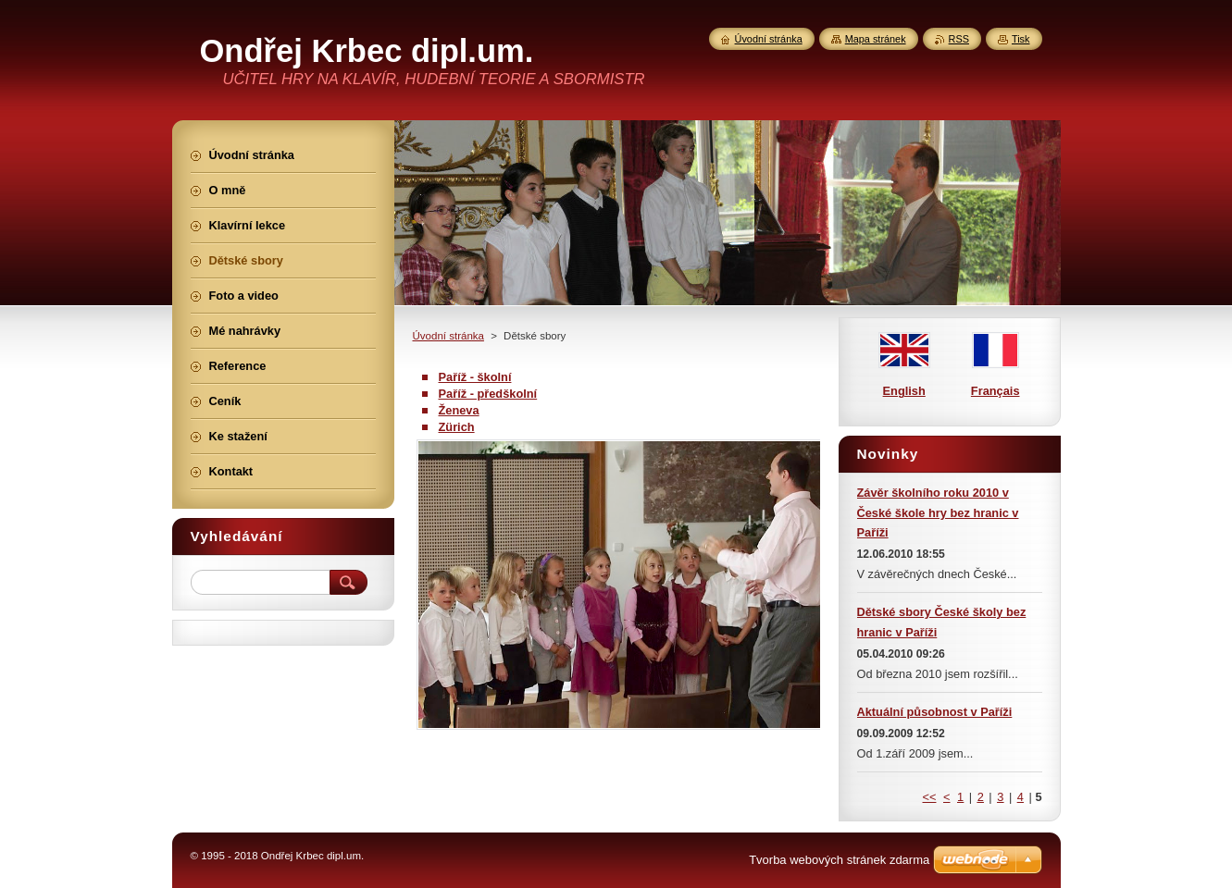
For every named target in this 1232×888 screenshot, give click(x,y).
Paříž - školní (475, 377)
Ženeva (459, 410)
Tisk (1021, 38)
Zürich (457, 427)
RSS (959, 38)
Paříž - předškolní (488, 394)
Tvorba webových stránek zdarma (839, 860)
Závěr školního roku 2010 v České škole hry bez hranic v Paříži (938, 513)
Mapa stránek (875, 38)
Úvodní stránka (448, 335)
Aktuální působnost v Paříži (935, 712)
